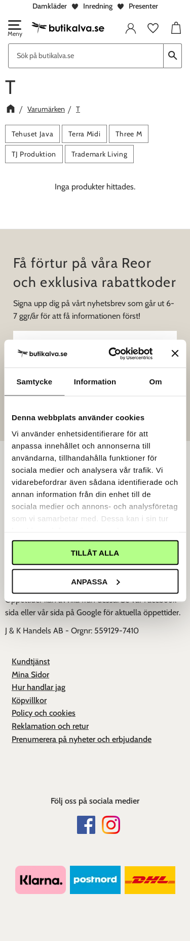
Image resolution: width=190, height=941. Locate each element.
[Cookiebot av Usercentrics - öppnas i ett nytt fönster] (113, 353)
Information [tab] (95, 381)
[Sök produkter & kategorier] (86, 55)
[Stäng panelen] (174, 353)
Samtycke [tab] (34, 381)
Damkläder (49, 6)
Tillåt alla (95, 553)
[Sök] (173, 55)
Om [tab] (155, 381)
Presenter (143, 6)
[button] (14, 29)
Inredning (97, 6)
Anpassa (95, 581)
